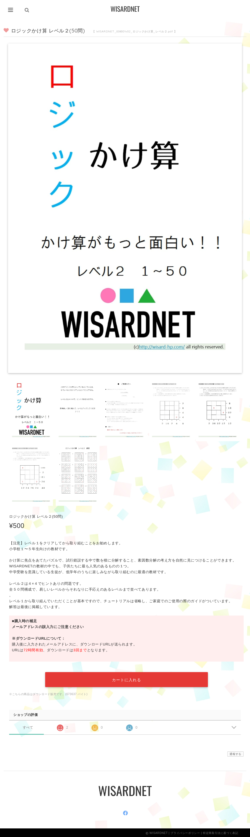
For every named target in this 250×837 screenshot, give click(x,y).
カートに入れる (126, 679)
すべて (28, 726)
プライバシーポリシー (185, 832)
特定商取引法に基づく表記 (220, 832)
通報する (235, 753)
